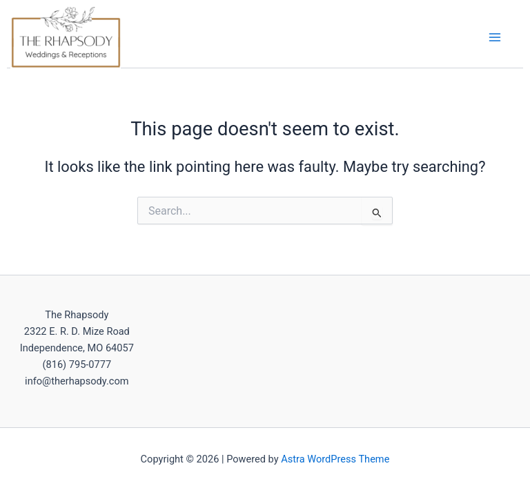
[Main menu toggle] (494, 37)
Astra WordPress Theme (335, 459)
